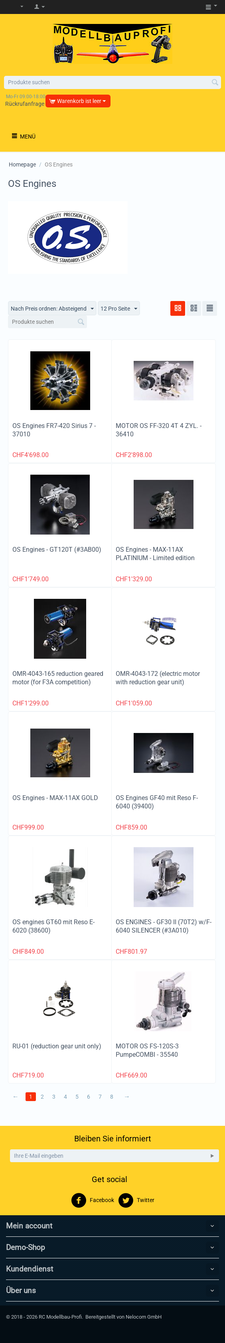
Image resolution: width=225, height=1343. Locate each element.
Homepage (22, 164)
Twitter (136, 1200)
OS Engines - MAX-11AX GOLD (55, 798)
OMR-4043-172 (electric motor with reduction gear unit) (158, 678)
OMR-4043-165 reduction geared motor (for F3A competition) (57, 678)
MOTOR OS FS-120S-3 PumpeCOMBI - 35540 (147, 1050)
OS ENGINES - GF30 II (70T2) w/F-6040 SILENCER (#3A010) (163, 926)
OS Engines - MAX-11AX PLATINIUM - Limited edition (155, 554)
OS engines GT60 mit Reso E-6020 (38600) (53, 926)
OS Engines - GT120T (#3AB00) (56, 549)
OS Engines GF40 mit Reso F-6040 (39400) (157, 802)
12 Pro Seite (119, 309)
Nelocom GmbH (144, 1317)
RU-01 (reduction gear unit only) (56, 1046)
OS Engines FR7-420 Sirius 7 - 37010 (54, 430)
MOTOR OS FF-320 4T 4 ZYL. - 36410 (158, 430)
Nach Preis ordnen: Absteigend (52, 309)
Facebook (92, 1200)
